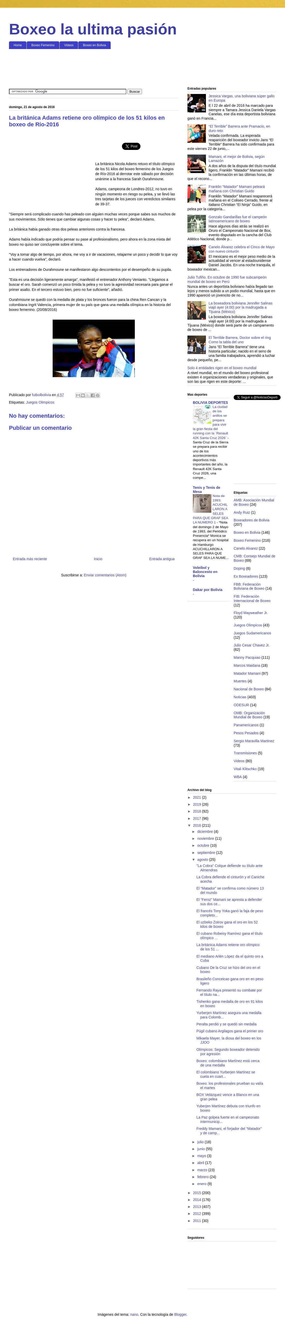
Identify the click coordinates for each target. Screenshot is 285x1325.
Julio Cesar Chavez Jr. (252, 645)
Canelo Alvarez (246, 548)
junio (201, 1149)
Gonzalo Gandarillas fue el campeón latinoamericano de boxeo (238, 219)
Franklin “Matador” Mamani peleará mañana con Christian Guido (237, 189)
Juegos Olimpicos (40, 402)
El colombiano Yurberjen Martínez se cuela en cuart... (225, 1074)
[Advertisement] (142, 68)
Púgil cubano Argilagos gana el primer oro (229, 1031)
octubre (203, 845)
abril (201, 1163)
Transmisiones (245, 753)
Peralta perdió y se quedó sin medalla (226, 1024)
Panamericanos (246, 725)
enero (202, 1184)
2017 (197, 818)
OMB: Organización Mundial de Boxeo (249, 715)
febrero (203, 1177)
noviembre (206, 838)
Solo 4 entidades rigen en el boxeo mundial (221, 368)
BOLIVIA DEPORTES (210, 403)
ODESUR (241, 705)
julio (201, 1142)
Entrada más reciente (30, 559)
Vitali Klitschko (245, 769)
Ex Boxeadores (246, 576)
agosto (203, 859)
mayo (202, 1156)
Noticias (240, 697)
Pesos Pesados (246, 733)
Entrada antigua (162, 559)
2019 (197, 804)
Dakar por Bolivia (207, 590)
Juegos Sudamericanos (252, 633)
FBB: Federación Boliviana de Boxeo (249, 586)
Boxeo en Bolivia (94, 45)
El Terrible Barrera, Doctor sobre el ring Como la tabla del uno (240, 340)
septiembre (206, 853)
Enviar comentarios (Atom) (105, 575)
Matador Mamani (247, 673)
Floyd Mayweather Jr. (251, 613)
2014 (197, 1200)
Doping (239, 568)
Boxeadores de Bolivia (251, 520)
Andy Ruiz (242, 512)
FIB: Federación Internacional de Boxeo (252, 598)
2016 (197, 825)
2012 (197, 1214)
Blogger (180, 1314)
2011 (197, 1221)
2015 (197, 1193)
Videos (68, 45)
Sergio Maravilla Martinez (254, 741)
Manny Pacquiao (247, 657)
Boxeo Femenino (43, 45)
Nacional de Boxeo (249, 689)
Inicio (98, 559)
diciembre (205, 832)
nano (134, 1314)
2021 (197, 797)
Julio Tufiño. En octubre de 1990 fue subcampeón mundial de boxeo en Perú (227, 279)
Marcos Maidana (247, 665)
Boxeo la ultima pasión (93, 29)
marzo (202, 1170)
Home (18, 45)
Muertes (240, 681)
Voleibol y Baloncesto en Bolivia (205, 572)
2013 (197, 1207)
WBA (238, 777)
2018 (197, 811)
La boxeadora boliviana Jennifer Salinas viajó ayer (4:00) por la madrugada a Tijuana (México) (240, 307)
